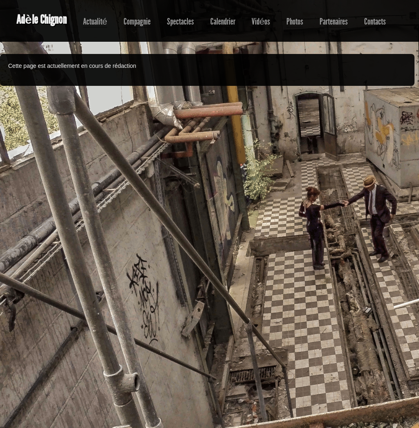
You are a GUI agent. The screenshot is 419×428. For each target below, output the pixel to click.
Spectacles (180, 21)
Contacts (375, 21)
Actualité (95, 21)
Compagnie (137, 21)
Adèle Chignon (41, 19)
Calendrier (222, 21)
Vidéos (261, 21)
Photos (294, 21)
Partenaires (334, 21)
